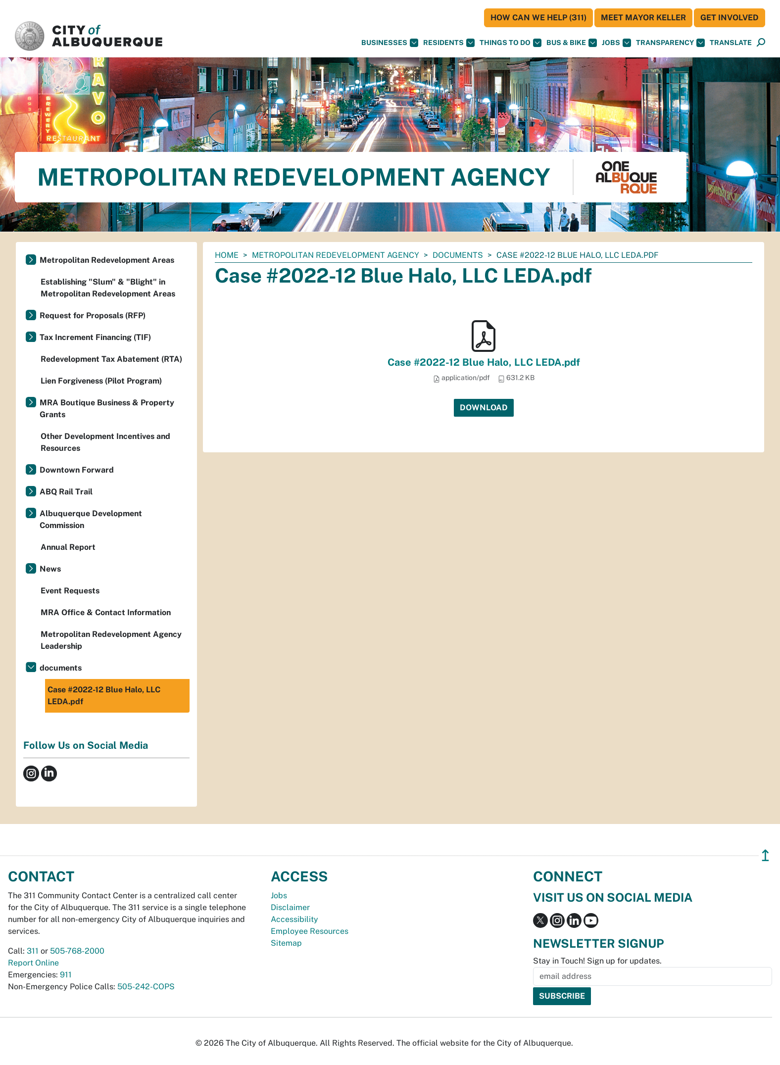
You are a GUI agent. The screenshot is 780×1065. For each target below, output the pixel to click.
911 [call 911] (66, 974)
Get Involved (729, 17)
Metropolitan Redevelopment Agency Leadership (111, 640)
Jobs (616, 43)
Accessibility (294, 919)
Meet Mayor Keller (643, 17)
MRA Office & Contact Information (106, 612)
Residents (449, 43)
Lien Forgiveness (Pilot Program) (101, 381)
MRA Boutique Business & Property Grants (107, 408)
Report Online (33, 963)
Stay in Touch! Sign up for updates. (597, 961)
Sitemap (286, 943)
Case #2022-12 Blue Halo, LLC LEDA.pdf (484, 362)
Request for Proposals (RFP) (93, 315)
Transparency (670, 43)
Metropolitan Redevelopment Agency (335, 255)
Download (484, 407)
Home (227, 255)
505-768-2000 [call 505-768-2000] (77, 951)
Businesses (389, 43)
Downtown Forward (77, 470)
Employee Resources (309, 931)
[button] (731, 43)
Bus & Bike (571, 43)
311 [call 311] (33, 951)
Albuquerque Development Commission (91, 519)
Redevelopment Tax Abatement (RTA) (111, 359)
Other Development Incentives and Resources (105, 442)
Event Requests (70, 590)
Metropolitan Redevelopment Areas (107, 260)
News (50, 569)
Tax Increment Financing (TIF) (95, 337)
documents (458, 255)
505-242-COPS (146, 986)
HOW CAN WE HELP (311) (538, 17)
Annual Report (68, 547)
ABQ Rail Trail (66, 491)
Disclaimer (290, 907)
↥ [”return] (765, 855)
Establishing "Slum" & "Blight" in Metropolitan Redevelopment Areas (108, 287)
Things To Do (510, 43)
